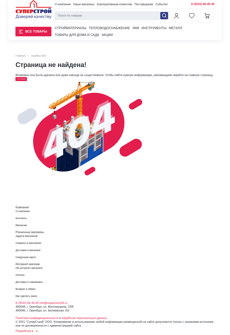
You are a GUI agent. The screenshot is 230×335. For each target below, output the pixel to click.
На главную (21, 79)
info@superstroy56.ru (54, 302)
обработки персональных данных (84, 318)
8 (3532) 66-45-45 (203, 4)
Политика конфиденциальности (36, 318)
